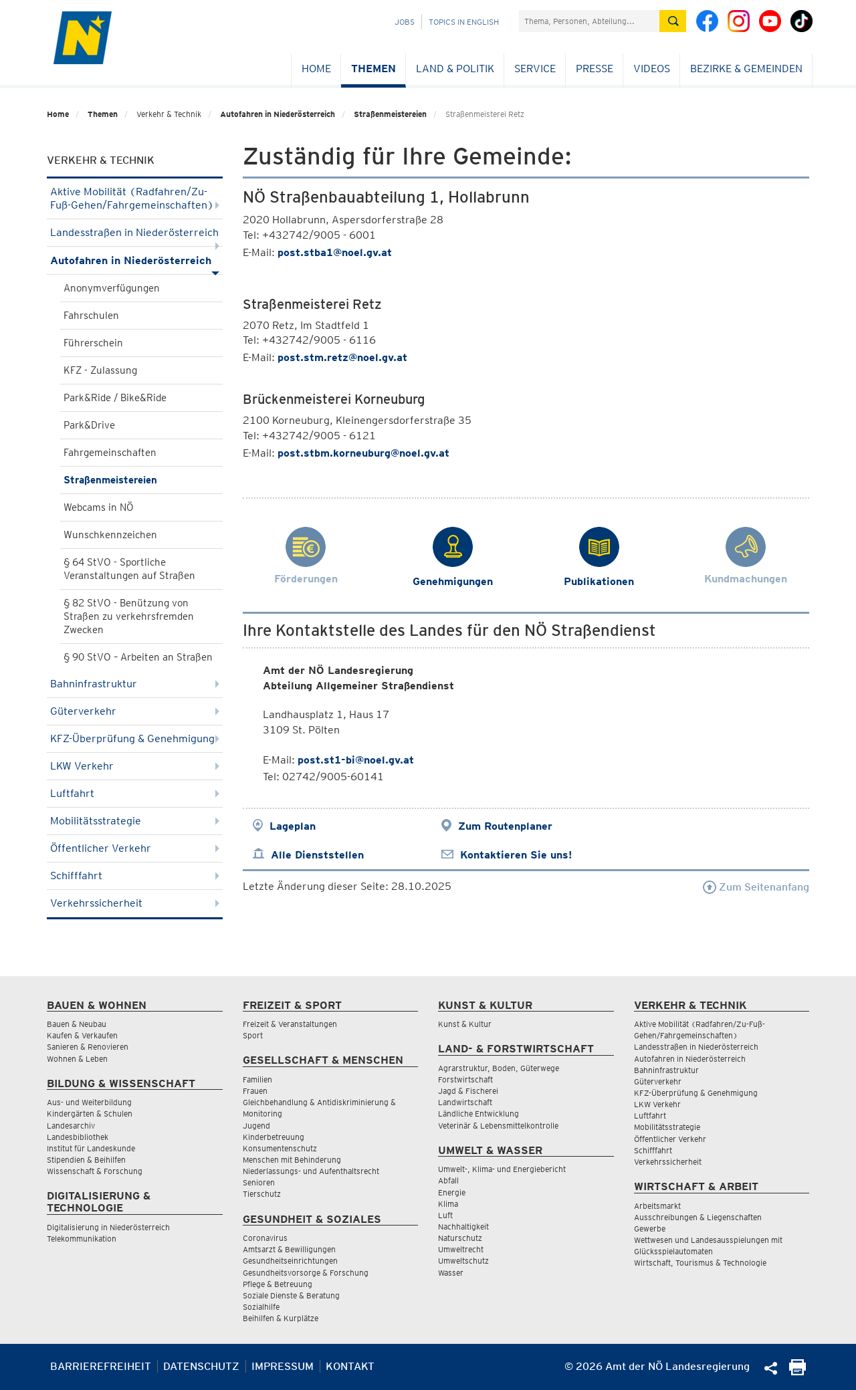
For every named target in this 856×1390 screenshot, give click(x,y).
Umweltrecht (461, 1249)
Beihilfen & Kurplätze (280, 1318)
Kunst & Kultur (465, 1024)
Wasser (450, 1273)
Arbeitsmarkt (657, 1206)
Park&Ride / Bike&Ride (115, 398)
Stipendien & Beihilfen (86, 1160)
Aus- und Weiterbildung (89, 1102)
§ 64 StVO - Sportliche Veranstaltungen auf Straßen (129, 569)
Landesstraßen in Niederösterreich (134, 236)
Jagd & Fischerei (468, 1091)
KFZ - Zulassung (100, 370)
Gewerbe (649, 1229)
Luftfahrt (134, 793)
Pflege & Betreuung (277, 1284)
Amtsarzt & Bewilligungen (289, 1249)
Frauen (255, 1091)
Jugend (256, 1126)
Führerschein (93, 343)
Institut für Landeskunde (91, 1148)
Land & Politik (455, 68)
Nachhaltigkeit (463, 1227)
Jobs (405, 22)
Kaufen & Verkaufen (82, 1035)
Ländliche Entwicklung (478, 1114)
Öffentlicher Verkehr (134, 848)
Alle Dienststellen (317, 854)
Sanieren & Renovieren (87, 1047)
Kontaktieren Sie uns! (516, 854)
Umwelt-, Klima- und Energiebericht (502, 1169)
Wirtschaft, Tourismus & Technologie (700, 1263)
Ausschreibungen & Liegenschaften (698, 1217)
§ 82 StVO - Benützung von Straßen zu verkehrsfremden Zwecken (129, 616)
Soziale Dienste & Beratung (291, 1295)
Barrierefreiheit (100, 1366)
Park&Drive (89, 425)
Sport (253, 1035)
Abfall (448, 1180)
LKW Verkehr (134, 766)
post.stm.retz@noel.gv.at (342, 357)
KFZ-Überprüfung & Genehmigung (134, 738)
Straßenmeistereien (390, 114)
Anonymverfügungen (112, 288)
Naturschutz (460, 1238)
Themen (373, 68)
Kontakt (350, 1366)
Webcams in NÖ (99, 507)
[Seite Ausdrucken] (797, 1371)
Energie (451, 1192)
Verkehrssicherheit (134, 903)
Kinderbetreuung (273, 1137)
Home (316, 68)
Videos (651, 68)
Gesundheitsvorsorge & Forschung (305, 1273)
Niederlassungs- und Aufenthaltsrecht (311, 1171)
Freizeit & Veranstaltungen (290, 1024)
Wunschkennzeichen (110, 535)
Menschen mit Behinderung (292, 1160)
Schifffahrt (134, 875)
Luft (445, 1215)
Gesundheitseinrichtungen (290, 1261)
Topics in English (464, 22)
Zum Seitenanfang (756, 887)
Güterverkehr (134, 711)
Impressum (282, 1366)
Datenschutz (201, 1366)
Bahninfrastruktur (134, 683)
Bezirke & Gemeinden (746, 68)
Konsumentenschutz (280, 1148)
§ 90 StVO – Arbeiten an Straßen (138, 657)
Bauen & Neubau (76, 1024)
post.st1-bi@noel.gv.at (356, 760)
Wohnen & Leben (77, 1059)
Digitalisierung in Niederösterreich (108, 1227)
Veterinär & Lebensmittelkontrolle (498, 1126)
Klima (448, 1204)
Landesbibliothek (77, 1137)
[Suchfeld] (589, 21)
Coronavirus (265, 1238)
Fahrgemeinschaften (110, 453)
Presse (594, 68)
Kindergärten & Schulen (89, 1114)
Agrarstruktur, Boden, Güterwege (498, 1068)
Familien (257, 1079)
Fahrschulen (91, 316)
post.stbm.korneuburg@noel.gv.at (363, 453)
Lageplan (293, 826)
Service (535, 68)
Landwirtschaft (465, 1102)
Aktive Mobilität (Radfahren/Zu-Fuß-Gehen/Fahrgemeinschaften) (134, 198)
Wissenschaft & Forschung (94, 1171)
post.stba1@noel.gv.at (335, 252)
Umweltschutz (463, 1261)
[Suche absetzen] (672, 21)
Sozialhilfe (261, 1307)
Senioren (259, 1182)
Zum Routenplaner (505, 826)
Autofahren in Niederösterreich (277, 114)
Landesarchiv (71, 1126)
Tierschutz (262, 1194)
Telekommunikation (81, 1239)
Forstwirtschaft (465, 1079)
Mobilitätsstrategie (134, 820)
